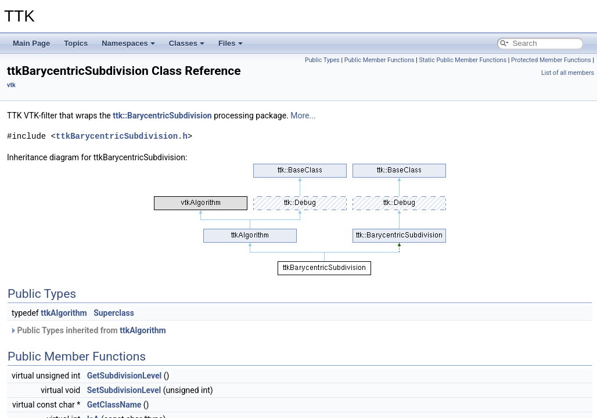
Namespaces (128, 43)
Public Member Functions (379, 60)
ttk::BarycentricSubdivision (162, 115)
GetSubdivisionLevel (124, 375)
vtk (11, 85)
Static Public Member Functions (462, 60)
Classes (186, 43)
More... (302, 115)
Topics (76, 43)
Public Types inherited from (88, 330)
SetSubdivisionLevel (124, 390)
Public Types (322, 60)
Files (230, 43)
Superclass (113, 313)
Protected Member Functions (551, 60)
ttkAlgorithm (64, 313)
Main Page (31, 43)
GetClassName (114, 404)
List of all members (567, 73)
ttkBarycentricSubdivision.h (122, 136)
